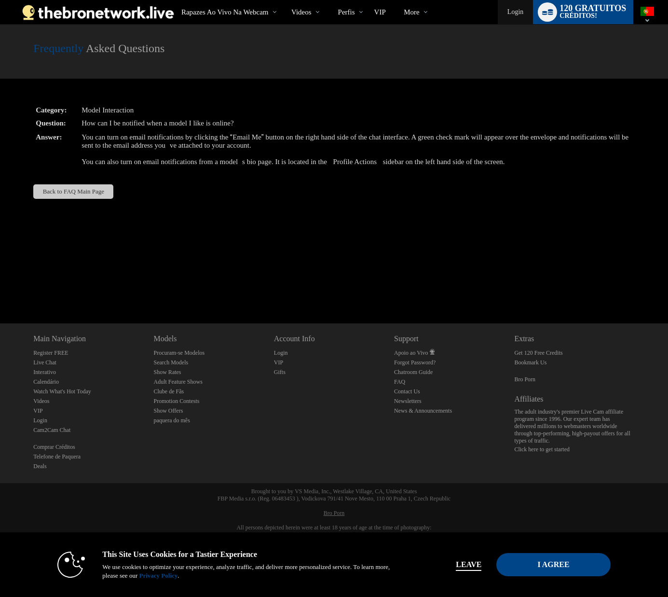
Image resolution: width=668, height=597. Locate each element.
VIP (380, 12)
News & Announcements (423, 410)
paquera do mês (172, 420)
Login (515, 11)
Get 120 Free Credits (538, 352)
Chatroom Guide (413, 372)
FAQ (399, 381)
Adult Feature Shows (178, 381)
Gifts (280, 372)
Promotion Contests (177, 401)
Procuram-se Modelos (179, 352)
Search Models (171, 362)
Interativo (44, 372)
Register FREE (50, 352)
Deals (39, 466)
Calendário (46, 381)
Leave (468, 564)
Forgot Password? (415, 362)
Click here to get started (542, 449)
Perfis (346, 12)
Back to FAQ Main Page (73, 191)
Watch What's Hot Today (62, 391)
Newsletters (408, 401)
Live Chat (44, 362)
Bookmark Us (530, 362)
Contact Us (407, 391)
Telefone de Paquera (57, 456)
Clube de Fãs (169, 391)
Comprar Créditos (54, 447)
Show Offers (168, 410)
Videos (301, 12)
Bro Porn (524, 379)
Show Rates (167, 372)
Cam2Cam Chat (51, 430)
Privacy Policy (158, 575)
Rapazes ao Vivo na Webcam (225, 12)
